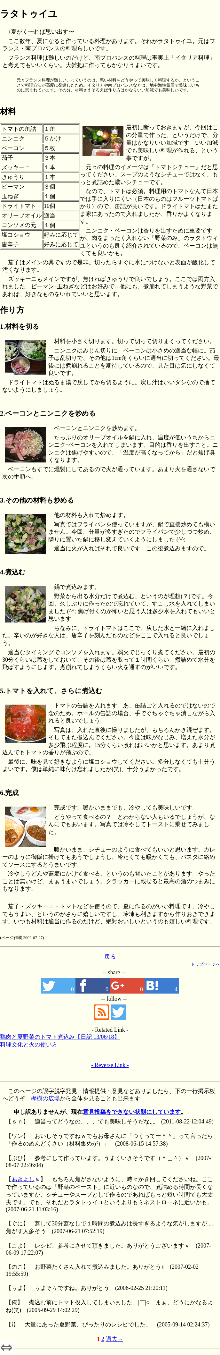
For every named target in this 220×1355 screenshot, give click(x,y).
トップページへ (205, 964)
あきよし (23, 1179)
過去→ (114, 1339)
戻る (110, 956)
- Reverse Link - (110, 1065)
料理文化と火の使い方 (29, 1044)
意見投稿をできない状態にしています (132, 1112)
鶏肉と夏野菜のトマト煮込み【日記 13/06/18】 (60, 1037)
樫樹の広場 (45, 1098)
